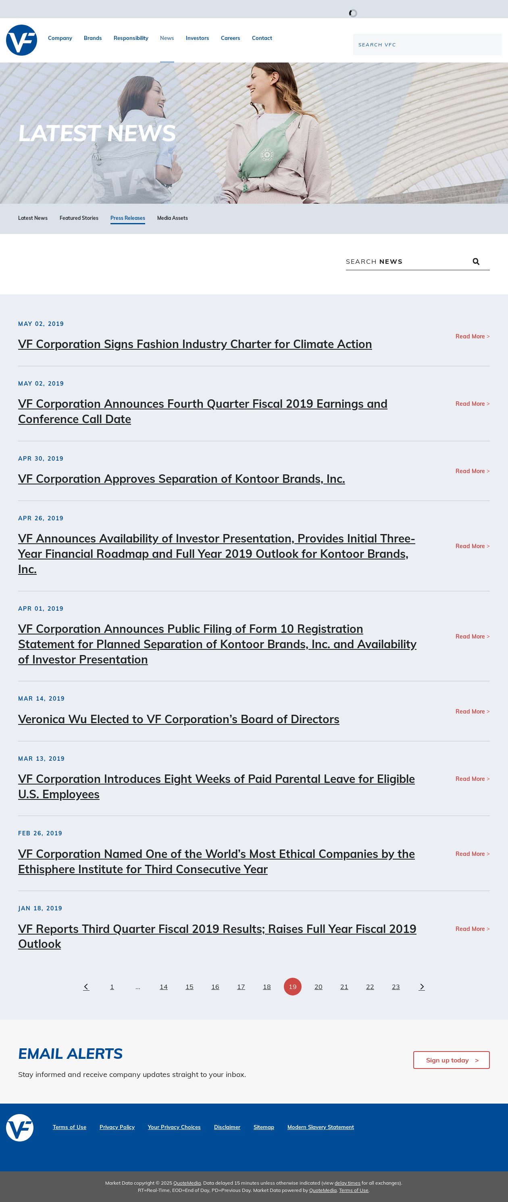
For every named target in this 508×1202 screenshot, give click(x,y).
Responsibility (131, 38)
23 (396, 987)
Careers (230, 38)
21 (344, 987)
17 (241, 987)
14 (164, 987)
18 (267, 987)
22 (370, 987)
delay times (347, 1183)
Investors (197, 38)
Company (60, 38)
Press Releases (127, 218)
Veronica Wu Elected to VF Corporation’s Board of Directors (178, 719)
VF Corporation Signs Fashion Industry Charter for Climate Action (195, 344)
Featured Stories (79, 218)
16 (215, 987)
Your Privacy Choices (174, 1127)
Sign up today (447, 1060)
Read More (470, 336)
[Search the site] (435, 71)
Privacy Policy (117, 1127)
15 (189, 987)
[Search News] (418, 262)
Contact (262, 38)
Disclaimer (227, 1127)
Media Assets (172, 218)
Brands (93, 38)
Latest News (33, 218)
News (167, 38)
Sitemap (264, 1127)
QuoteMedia (187, 1183)
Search (374, 261)
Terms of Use (69, 1127)
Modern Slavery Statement (320, 1127)
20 (318, 987)
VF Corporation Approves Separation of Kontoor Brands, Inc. (181, 479)
